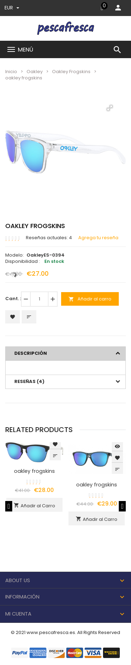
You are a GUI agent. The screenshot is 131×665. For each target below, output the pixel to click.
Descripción (30, 353)
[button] (109, 108)
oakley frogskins (34, 471)
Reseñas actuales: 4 (49, 238)
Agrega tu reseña (98, 238)
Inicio (11, 71)
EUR (12, 7)
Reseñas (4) (29, 381)
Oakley (35, 71)
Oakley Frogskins (71, 71)
